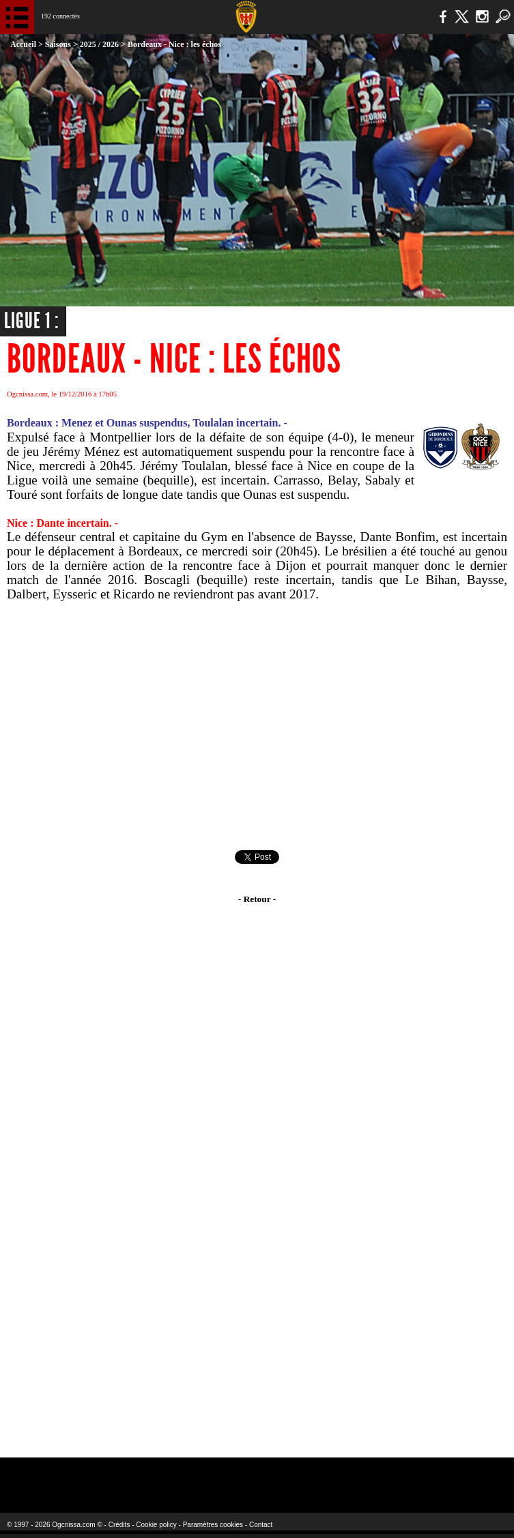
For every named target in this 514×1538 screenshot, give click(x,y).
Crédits (119, 1524)
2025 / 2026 (99, 44)
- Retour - (257, 899)
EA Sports (94, 1476)
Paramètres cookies (213, 1524)
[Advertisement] (257, 726)
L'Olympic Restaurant (231, 1476)
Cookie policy (156, 1524)
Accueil (23, 44)
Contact (260, 1524)
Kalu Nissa (408, 1476)
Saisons (58, 44)
